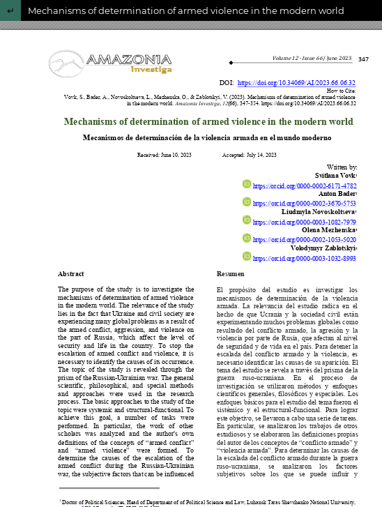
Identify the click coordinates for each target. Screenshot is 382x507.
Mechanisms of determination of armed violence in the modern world (186, 10)
